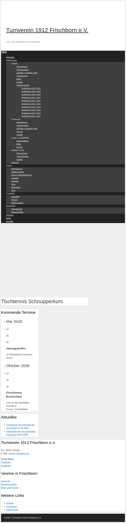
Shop (13, 184)
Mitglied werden (17, 172)
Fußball (14, 64)
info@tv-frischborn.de (18, 453)
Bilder (18, 79)
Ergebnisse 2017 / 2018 (31, 98)
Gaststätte (15, 197)
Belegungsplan (17, 203)
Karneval (14, 163)
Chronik (19, 132)
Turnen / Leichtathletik (20, 138)
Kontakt (19, 82)
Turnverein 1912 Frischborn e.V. (47, 30)
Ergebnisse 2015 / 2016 (31, 104)
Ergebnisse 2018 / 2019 (31, 95)
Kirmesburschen (9, 484)
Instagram (6, 465)
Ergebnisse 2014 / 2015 (31, 107)
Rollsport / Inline (17, 150)
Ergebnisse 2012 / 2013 (31, 113)
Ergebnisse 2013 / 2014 (31, 110)
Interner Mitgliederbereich (21, 175)
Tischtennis (15, 119)
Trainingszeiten (22, 70)
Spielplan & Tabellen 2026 (26, 73)
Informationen (21, 67)
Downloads (15, 187)
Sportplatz (10, 206)
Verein (9, 166)
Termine (9, 215)
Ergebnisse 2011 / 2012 (31, 116)
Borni (13, 191)
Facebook (6, 462)
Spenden (14, 181)
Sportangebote (22, 141)
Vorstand (14, 178)
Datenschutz (12, 510)
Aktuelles (10, 57)
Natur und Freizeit (9, 487)
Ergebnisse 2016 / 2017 (31, 101)
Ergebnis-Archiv (22, 85)
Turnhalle (10, 193)
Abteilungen (11, 60)
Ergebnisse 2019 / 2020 (31, 91)
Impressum (11, 506)
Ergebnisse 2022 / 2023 (31, 88)
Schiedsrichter (22, 76)
